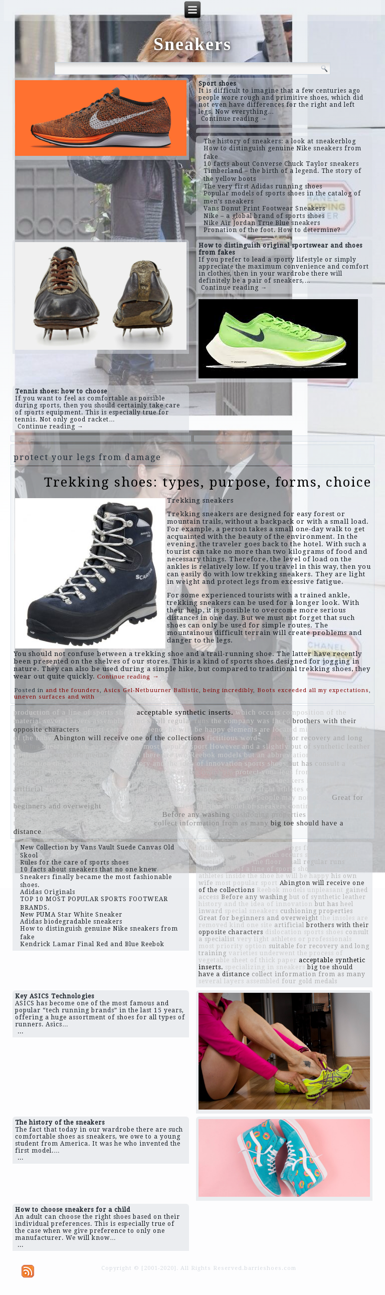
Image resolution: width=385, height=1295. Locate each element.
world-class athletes (118, 823)
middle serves (322, 729)
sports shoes (265, 763)
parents (129, 780)
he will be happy (196, 729)
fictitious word (232, 738)
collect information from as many (211, 823)
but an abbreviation (277, 755)
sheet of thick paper (76, 746)
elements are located (262, 729)
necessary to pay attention (89, 789)
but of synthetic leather (330, 746)
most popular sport (175, 746)
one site (220, 797)
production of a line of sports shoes (74, 712)
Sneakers (192, 44)
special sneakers (159, 772)
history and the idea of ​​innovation (184, 763)
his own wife (211, 772)
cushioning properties (269, 814)
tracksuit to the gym (48, 823)
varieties (126, 746)
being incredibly (228, 690)
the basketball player (88, 763)
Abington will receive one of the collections (129, 738)
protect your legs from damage (287, 772)
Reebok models (216, 755)
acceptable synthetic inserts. (185, 712)
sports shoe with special (89, 772)
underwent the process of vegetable (74, 797)
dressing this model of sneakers (232, 806)
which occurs (258, 712)
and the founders (73, 690)
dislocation (32, 763)
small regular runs (178, 721)
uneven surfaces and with (54, 697)
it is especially (64, 814)
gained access (216, 789)
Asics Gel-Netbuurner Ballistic (151, 690)
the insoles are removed (74, 780)
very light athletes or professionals (301, 789)
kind (137, 721)
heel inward (64, 831)
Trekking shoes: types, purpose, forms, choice (207, 482)
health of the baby (228, 854)
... (21, 1031)
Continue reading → (234, 118)
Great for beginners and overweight (258, 918)
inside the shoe (331, 780)
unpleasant (32, 755)
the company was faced (250, 721)
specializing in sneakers (263, 780)
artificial (29, 789)
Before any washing (196, 814)
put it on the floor (338, 814)
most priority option (170, 797)
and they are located (125, 814)
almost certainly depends (123, 729)
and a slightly (265, 746)
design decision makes (182, 780)
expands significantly (139, 806)
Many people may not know (283, 797)
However (225, 746)
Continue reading (128, 676)
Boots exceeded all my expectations (313, 690)
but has (300, 763)
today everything (341, 755)
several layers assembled (86, 721)
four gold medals (80, 755)
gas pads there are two (150, 755)
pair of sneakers (163, 789)
